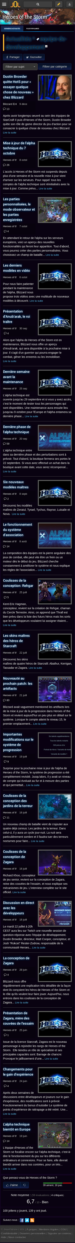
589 (6, 443)
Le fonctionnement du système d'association (17, 529)
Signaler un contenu (59, 1233)
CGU (64, 1229)
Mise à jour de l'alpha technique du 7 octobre (19, 148)
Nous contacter (17, 1237)
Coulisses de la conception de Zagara (14, 856)
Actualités (19, 38)
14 (6, 546)
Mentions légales (49, 1229)
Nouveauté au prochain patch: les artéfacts (17, 683)
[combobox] (20, 66)
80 (6, 700)
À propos (32, 1229)
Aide (3, 1237)
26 (6, 165)
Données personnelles (33, 1233)
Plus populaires (32, 29)
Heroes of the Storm (24, 16)
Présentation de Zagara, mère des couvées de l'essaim (18, 1018)
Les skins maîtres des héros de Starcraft (16, 640)
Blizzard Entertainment (16, 104)
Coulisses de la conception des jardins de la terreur (18, 800)
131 (6, 109)
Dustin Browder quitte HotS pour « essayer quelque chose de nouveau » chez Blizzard (18, 86)
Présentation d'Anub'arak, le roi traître (16, 316)
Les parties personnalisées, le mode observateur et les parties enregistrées (19, 209)
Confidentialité (9, 1233)
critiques (57, 1195)
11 (6, 817)
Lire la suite (9, 132)
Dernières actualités (12, 29)
